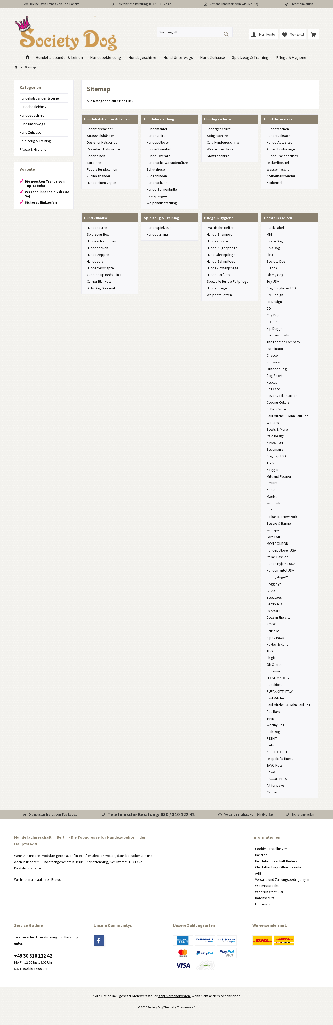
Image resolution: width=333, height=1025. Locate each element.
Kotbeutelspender (281, 176)
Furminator (275, 348)
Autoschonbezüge (281, 149)
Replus (272, 382)
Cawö (271, 772)
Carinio (272, 792)
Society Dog (276, 261)
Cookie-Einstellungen (271, 848)
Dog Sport (274, 375)
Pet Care (273, 389)
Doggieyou (275, 584)
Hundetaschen (278, 129)
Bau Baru (273, 711)
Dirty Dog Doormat (101, 288)
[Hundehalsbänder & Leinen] (59, 57)
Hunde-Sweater (159, 149)
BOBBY (272, 483)
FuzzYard (274, 610)
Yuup (270, 718)
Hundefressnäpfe (100, 268)
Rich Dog (273, 731)
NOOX (271, 624)
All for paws (276, 785)
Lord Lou (273, 536)
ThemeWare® (186, 1007)
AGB (258, 873)
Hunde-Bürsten (218, 241)
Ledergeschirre (219, 129)
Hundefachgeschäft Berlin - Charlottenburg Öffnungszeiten (279, 864)
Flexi (270, 254)
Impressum (263, 904)
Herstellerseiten (278, 218)
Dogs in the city (278, 617)
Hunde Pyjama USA (281, 563)
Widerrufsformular (269, 892)
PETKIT (272, 738)
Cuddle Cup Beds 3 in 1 (104, 274)
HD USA (272, 321)
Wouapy (273, 530)
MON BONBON (277, 543)
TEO (270, 651)
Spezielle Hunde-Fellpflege (228, 281)
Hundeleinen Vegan (101, 182)
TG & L (271, 463)
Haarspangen (157, 196)
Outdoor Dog (277, 368)
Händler (261, 855)
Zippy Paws (275, 637)
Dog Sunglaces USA (282, 288)
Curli (270, 510)
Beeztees (274, 597)
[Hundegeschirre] (142, 57)
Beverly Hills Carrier (282, 395)
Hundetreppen (98, 254)
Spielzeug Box (98, 234)
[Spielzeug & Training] (250, 57)
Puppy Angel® (277, 577)
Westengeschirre (220, 149)
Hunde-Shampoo (219, 234)
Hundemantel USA (280, 570)
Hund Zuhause (30, 132)
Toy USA (273, 281)
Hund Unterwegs (32, 123)
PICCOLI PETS (277, 778)
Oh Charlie (274, 664)
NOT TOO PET (277, 751)
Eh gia (271, 657)
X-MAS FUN (275, 442)
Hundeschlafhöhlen (101, 241)
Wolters (273, 422)
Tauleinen (94, 162)
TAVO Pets (275, 765)
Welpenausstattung (162, 203)
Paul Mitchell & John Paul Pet (288, 704)
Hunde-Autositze (279, 142)
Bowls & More (277, 429)
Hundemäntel (157, 129)
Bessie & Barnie (279, 523)
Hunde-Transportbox (282, 156)
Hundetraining (157, 234)
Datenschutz (264, 898)
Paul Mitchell (276, 698)
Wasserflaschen (279, 169)
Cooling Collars (278, 402)
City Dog (273, 315)
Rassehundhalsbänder (104, 149)
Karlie (271, 489)
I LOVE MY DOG (278, 678)
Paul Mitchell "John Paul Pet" (288, 416)
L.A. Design (275, 295)
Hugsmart (274, 671)
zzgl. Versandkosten (174, 995)
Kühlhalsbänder (98, 176)
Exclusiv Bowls (278, 335)
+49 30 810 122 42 (33, 956)
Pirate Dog (275, 241)
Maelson (273, 496)
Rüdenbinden (157, 176)
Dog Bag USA (277, 456)
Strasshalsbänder (100, 135)
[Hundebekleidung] (105, 57)
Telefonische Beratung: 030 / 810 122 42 (144, 4)
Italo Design (276, 436)
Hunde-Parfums (218, 274)
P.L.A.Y (271, 590)
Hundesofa (95, 261)
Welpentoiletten (219, 295)
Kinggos (273, 469)
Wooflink (273, 503)
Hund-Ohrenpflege (221, 254)
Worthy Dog (276, 725)
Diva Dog (273, 248)
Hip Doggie (275, 328)
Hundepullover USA (281, 550)
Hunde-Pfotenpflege (223, 268)
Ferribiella (274, 604)
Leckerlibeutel (278, 162)
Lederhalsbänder (100, 129)
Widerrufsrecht (267, 885)
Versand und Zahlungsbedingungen (282, 879)
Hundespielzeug (159, 227)
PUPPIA (272, 268)
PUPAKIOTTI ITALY (280, 691)
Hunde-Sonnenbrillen (163, 189)
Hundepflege (217, 288)
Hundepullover (158, 142)
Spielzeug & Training (35, 141)
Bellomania (275, 449)
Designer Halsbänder (103, 142)
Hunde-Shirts (156, 135)
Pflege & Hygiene (33, 149)
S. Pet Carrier (277, 409)
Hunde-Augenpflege (222, 248)
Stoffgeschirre (218, 156)
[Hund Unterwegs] (178, 57)
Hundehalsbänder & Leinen (40, 98)
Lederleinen (96, 156)
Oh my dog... (276, 274)
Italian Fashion (277, 557)
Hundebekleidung (33, 106)
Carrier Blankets (99, 281)
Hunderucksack (278, 135)
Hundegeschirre (32, 115)
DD (269, 308)
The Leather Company (283, 342)
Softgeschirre (217, 135)
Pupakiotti (274, 684)
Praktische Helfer (220, 227)
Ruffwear (274, 362)
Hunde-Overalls (158, 156)
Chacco (272, 355)
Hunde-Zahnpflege (221, 261)
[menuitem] (313, 34)
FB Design (274, 301)
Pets (270, 745)
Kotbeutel (274, 182)
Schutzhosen (157, 169)
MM (269, 234)
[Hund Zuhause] (212, 57)
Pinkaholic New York (282, 516)
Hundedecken (97, 248)
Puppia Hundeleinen (102, 169)
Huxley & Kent (277, 644)
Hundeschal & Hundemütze (167, 162)
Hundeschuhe (157, 182)
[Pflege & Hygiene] (291, 57)
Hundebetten (97, 227)
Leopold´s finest (280, 758)
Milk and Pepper (279, 476)
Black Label (275, 227)
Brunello (273, 631)
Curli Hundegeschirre (223, 142)
